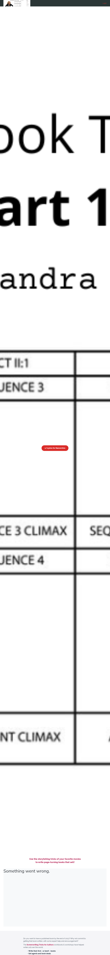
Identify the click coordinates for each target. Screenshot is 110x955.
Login (105, 3)
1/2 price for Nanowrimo (55, 448)
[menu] (104, 3)
